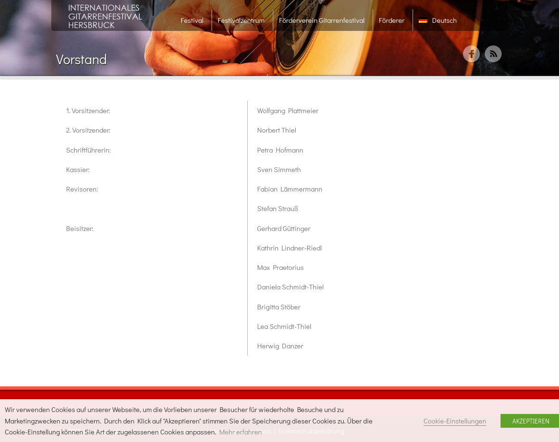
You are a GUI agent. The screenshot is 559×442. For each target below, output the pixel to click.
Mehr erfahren (240, 431)
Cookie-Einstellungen (455, 420)
